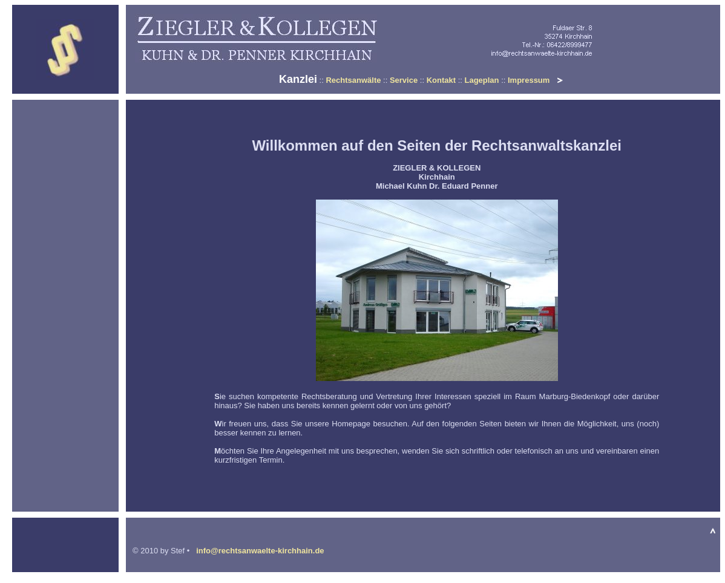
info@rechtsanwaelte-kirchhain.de (259, 550)
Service (404, 80)
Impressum (528, 80)
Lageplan (481, 80)
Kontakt (441, 80)
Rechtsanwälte (353, 80)
